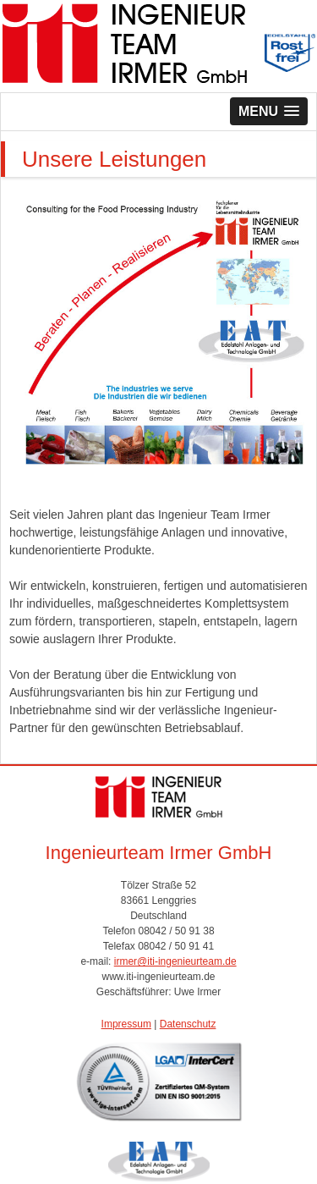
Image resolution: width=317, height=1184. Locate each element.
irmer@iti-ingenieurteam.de (175, 961)
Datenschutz (188, 1024)
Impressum (126, 1024)
